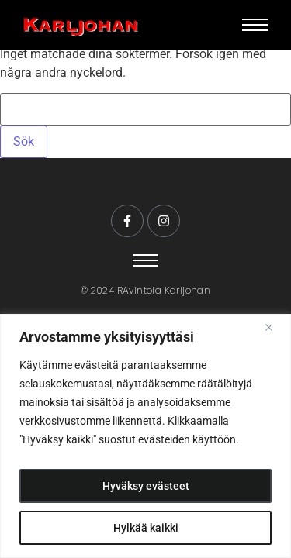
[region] (145, 436)
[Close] (274, 327)
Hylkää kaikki (145, 528)
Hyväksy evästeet (145, 486)
